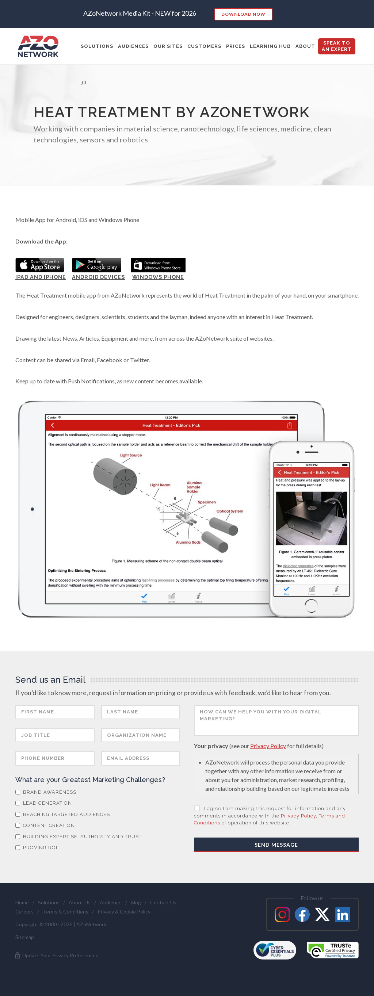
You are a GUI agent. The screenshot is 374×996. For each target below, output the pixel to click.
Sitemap (24, 937)
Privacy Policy (268, 745)
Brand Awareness (45, 792)
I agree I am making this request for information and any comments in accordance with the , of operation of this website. (270, 815)
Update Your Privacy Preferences (56, 955)
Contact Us (163, 902)
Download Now (243, 14)
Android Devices (98, 277)
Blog (136, 902)
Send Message (276, 845)
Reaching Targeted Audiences (62, 814)
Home (22, 902)
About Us (80, 902)
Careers (24, 911)
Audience (111, 902)
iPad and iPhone (40, 277)
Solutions (49, 902)
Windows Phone (158, 277)
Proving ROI (36, 847)
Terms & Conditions (65, 911)
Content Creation (45, 825)
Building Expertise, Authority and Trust (78, 836)
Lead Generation (43, 803)
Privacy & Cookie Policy (124, 911)
